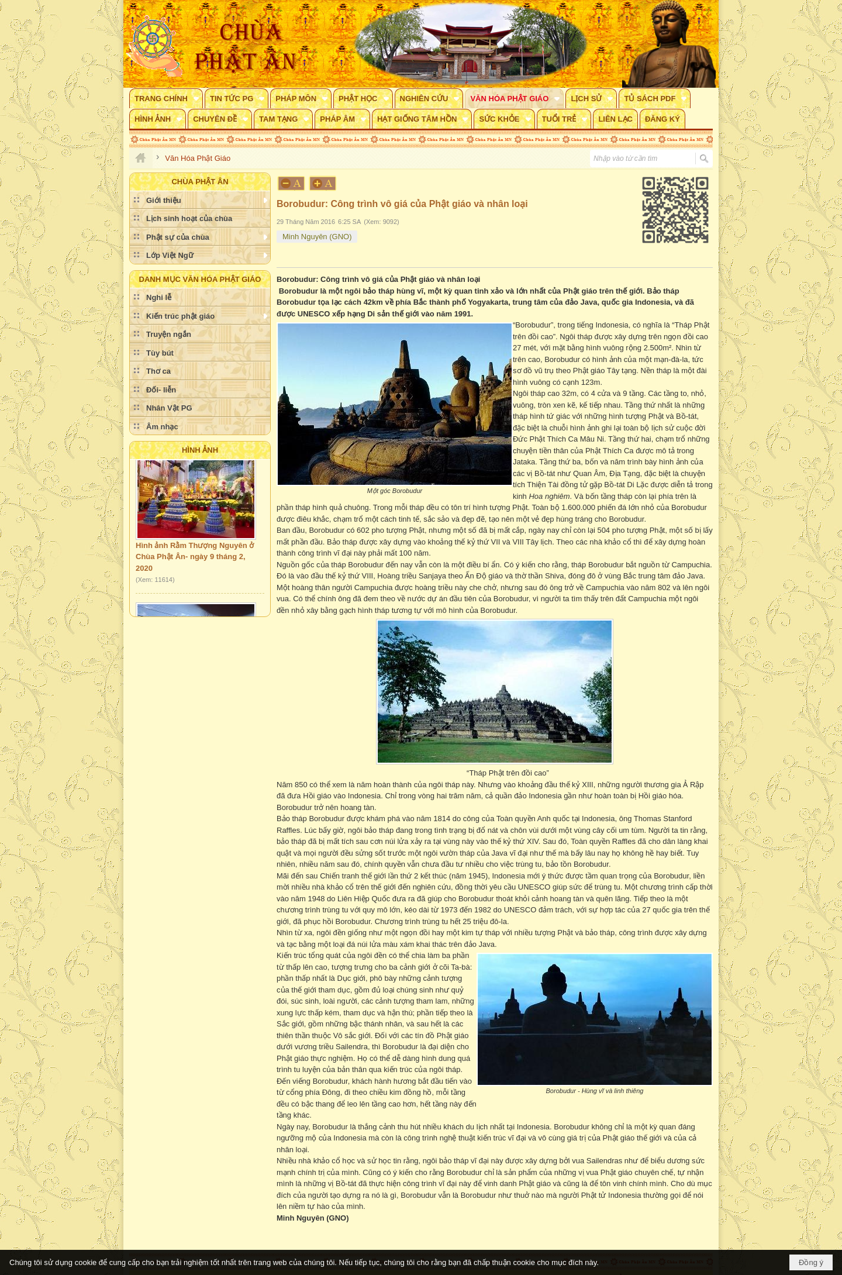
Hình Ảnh (200, 450)
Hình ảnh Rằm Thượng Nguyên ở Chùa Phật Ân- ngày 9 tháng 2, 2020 (195, 560)
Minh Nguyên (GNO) (316, 236)
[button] (166, 98)
